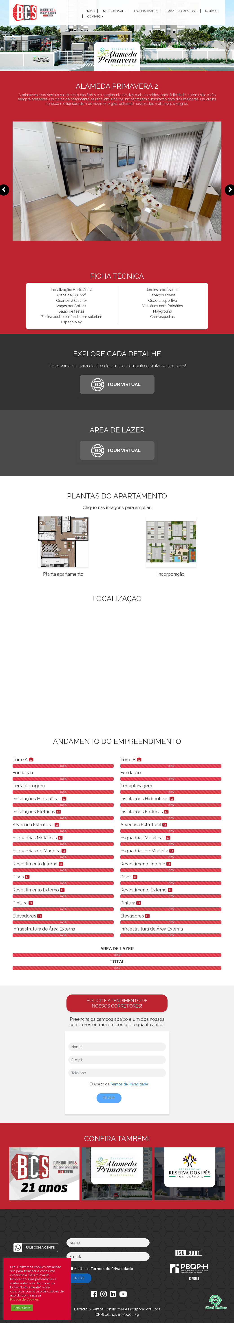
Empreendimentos (180, 11)
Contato (94, 16)
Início (90, 11)
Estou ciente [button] (22, 1308)
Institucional (113, 11)
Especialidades (146, 11)
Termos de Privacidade (129, 1084)
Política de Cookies (24, 1299)
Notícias (211, 11)
